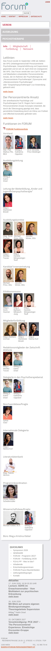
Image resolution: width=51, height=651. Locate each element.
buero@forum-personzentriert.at (18, 647)
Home (3, 16)
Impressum (23, 16)
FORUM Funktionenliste (17, 129)
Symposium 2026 (20, 550)
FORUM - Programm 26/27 (24, 556)
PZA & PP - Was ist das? (23, 561)
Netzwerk (28, 49)
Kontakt (12, 16)
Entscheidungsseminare (23, 567)
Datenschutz (36, 16)
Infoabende (18, 564)
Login (47, 2)
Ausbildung (10, 32)
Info (5, 46)
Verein (6, 25)
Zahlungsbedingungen (22, 573)
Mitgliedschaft (20, 46)
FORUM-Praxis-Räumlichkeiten (26, 570)
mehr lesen (8, 92)
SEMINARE (18, 553)
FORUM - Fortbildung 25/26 (25, 559)
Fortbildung (12, 49)
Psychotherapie (13, 39)
